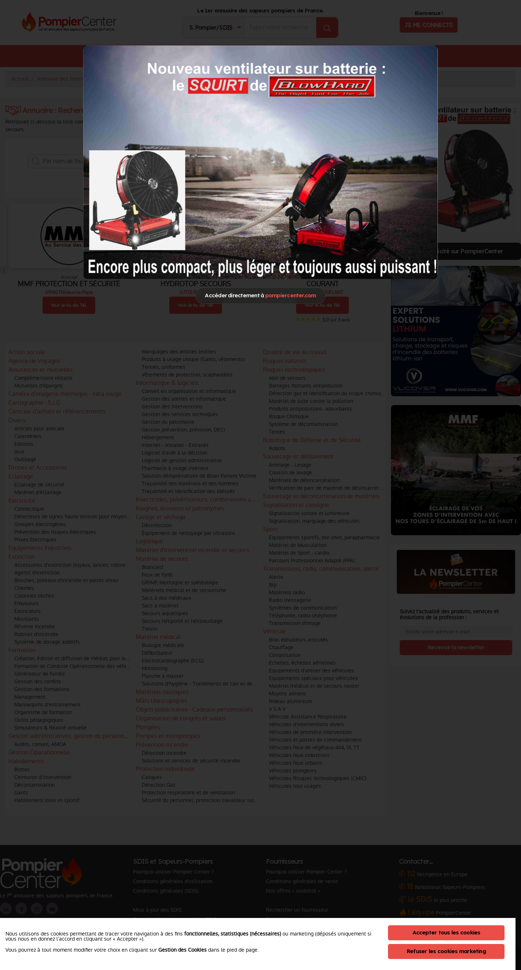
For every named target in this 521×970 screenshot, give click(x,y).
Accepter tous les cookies (446, 932)
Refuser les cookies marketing (446, 951)
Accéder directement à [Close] (260, 295)
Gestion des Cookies (182, 949)
